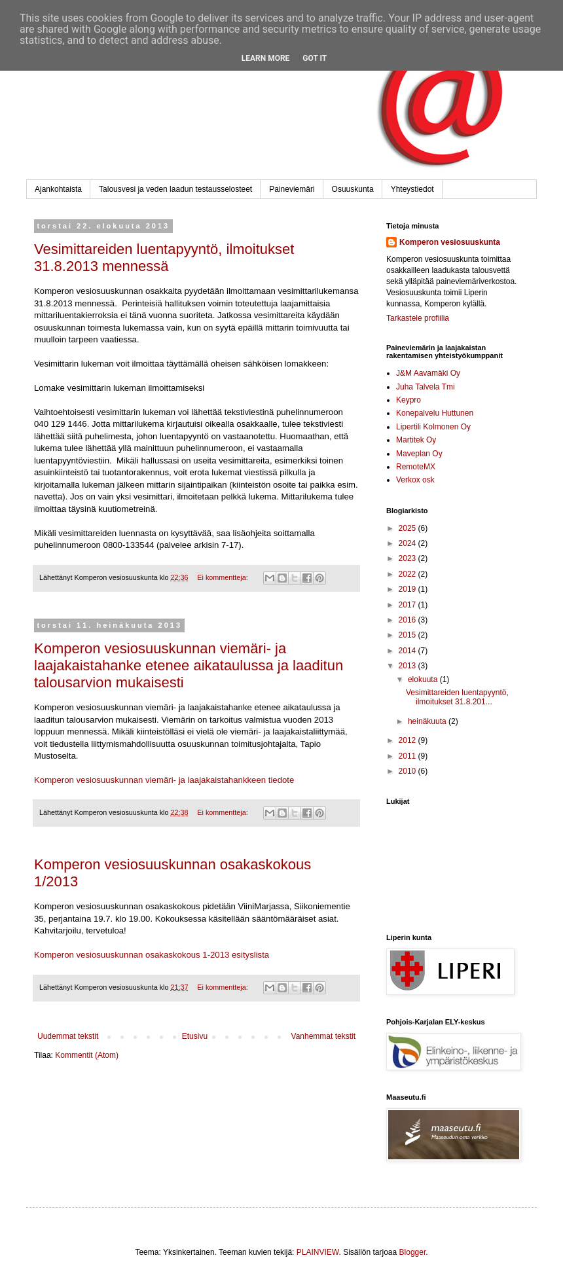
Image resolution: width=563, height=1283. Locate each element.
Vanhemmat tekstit (323, 1036)
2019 (408, 589)
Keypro (408, 400)
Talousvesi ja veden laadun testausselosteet (175, 189)
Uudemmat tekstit (67, 1036)
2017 (408, 604)
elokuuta (424, 679)
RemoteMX (415, 466)
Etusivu (195, 1036)
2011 (408, 756)
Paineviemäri (291, 189)
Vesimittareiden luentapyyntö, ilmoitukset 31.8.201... (457, 697)
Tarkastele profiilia (417, 318)
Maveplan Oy (419, 453)
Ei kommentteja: (223, 577)
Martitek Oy (416, 439)
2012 (408, 740)
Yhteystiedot (412, 189)
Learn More (266, 58)
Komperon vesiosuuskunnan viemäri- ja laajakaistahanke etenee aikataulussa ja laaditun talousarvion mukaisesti (188, 665)
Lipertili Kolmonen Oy (433, 426)
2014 (408, 650)
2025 (408, 528)
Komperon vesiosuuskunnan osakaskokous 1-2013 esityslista (151, 955)
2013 (408, 665)
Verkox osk (415, 479)
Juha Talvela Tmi (425, 386)
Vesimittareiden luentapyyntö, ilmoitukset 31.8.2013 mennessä (164, 257)
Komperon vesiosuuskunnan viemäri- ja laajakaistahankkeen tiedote (164, 780)
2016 (408, 619)
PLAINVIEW (318, 1252)
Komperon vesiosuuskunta (449, 242)
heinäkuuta (428, 721)
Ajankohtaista (58, 189)
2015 (408, 635)
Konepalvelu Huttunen (434, 413)
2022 (408, 574)
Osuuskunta (353, 189)
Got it (314, 58)
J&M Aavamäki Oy (428, 373)
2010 (408, 771)
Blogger (412, 1252)
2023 (408, 558)
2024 (408, 543)
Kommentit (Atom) (86, 1055)
